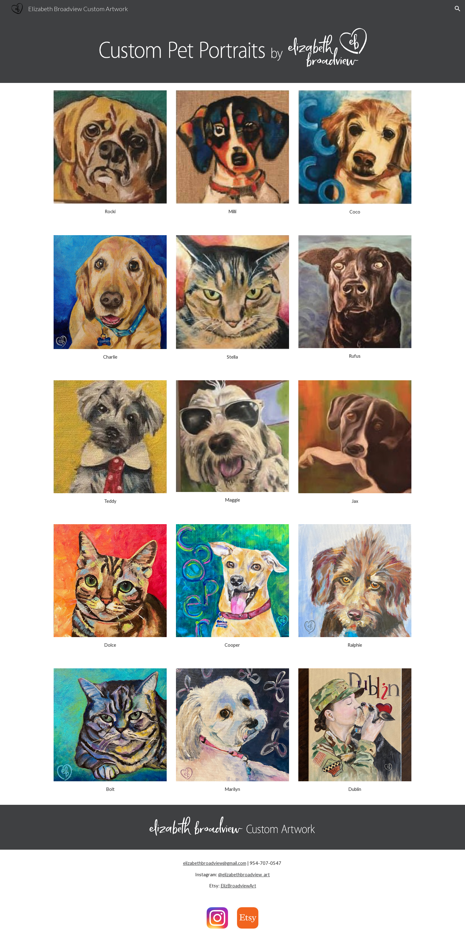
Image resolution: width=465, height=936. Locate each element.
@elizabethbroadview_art (244, 874)
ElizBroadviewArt (238, 885)
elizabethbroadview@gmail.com (214, 863)
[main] (110, 212)
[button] (457, 8)
